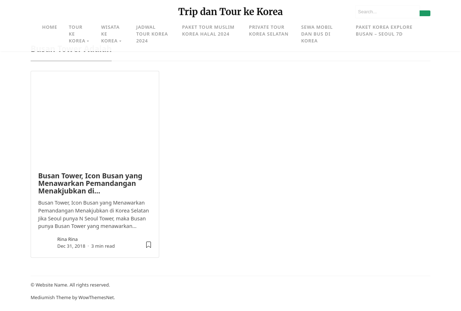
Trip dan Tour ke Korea (230, 12)
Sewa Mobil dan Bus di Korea (317, 34)
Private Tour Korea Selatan (268, 30)
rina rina (67, 239)
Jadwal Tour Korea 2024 (152, 34)
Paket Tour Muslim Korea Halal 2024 (208, 30)
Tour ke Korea (77, 34)
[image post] (95, 118)
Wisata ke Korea (110, 34)
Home (49, 27)
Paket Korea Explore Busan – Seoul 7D (384, 30)
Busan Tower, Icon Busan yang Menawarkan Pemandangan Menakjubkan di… (90, 183)
